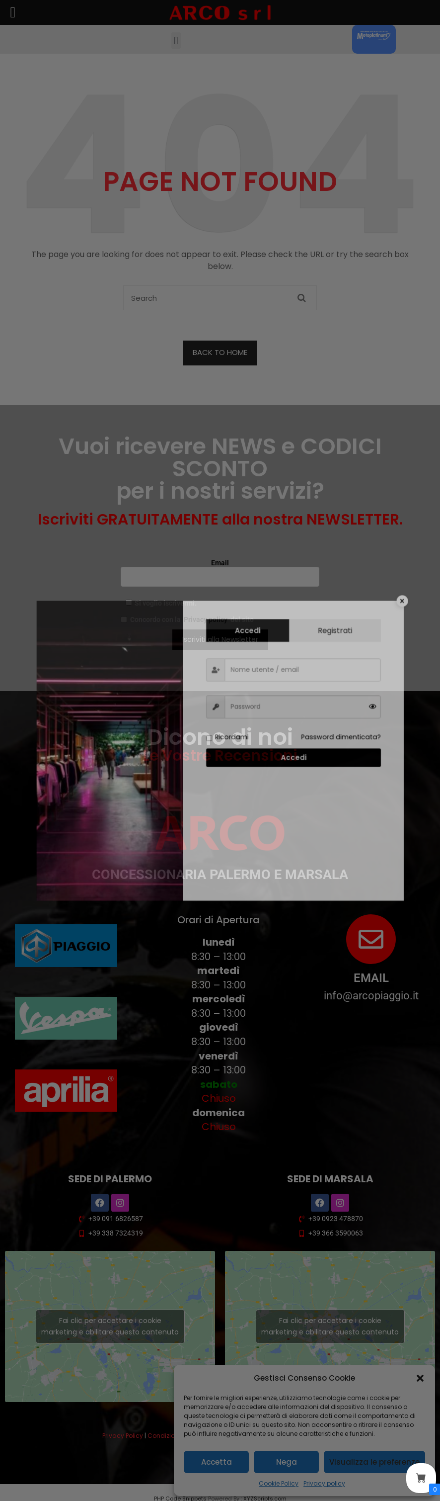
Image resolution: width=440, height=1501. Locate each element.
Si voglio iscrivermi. (161, 603)
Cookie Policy (278, 1483)
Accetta (216, 1462)
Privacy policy (324, 1483)
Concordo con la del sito (187, 619)
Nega (286, 1462)
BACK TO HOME (220, 352)
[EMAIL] (371, 939)
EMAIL (371, 978)
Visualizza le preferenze (374, 1462)
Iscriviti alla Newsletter (220, 639)
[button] (420, 1378)
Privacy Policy (122, 1435)
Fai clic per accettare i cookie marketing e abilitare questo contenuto (110, 1326)
